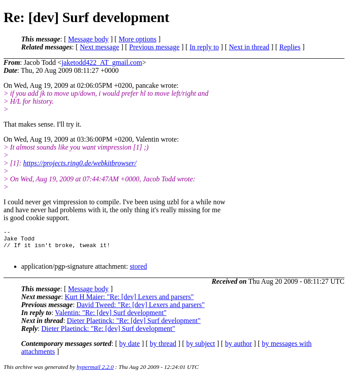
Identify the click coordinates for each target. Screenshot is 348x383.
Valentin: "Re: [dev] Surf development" (111, 318)
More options (138, 39)
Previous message (154, 47)
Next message (99, 47)
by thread (163, 349)
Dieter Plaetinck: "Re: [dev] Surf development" (134, 326)
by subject (200, 349)
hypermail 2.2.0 (95, 372)
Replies (289, 47)
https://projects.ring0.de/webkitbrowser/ (80, 163)
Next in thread (249, 47)
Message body (88, 39)
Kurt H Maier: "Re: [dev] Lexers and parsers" (129, 302)
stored (138, 271)
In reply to (204, 47)
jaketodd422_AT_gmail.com (102, 62)
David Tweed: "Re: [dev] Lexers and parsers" (140, 310)
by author (238, 349)
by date (129, 349)
